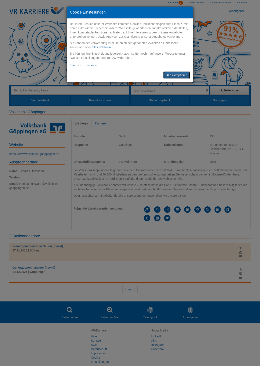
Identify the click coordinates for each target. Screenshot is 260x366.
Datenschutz (76, 65)
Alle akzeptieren (176, 75)
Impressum (91, 65)
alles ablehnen (101, 47)
